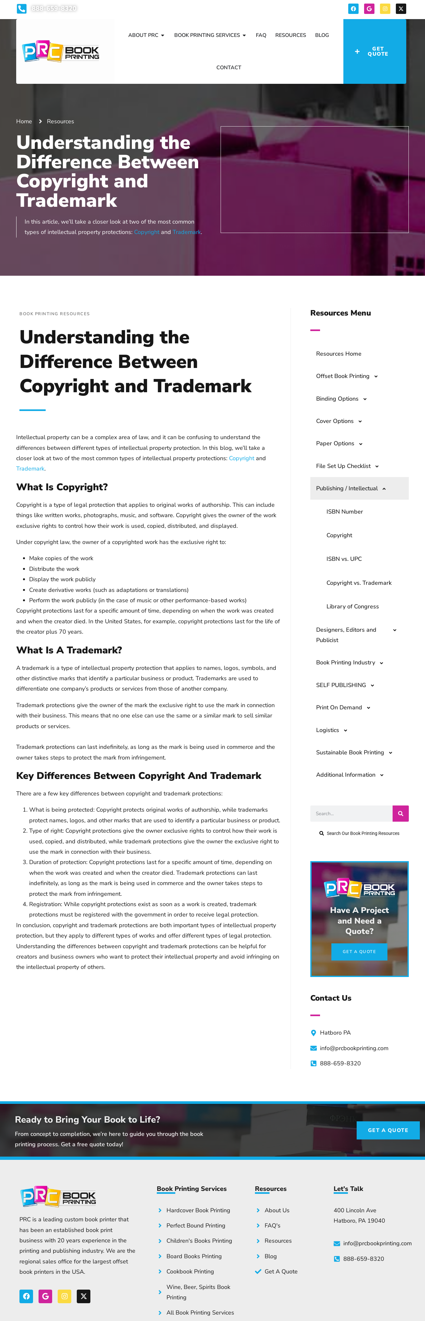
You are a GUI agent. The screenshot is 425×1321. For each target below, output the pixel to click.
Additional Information (353, 775)
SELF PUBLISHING (348, 685)
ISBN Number (345, 512)
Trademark (187, 232)
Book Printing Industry (353, 662)
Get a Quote (320, 218)
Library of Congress (353, 606)
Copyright (146, 232)
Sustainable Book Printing (357, 752)
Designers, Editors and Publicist (359, 635)
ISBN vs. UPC (344, 559)
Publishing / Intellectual (354, 488)
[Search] (401, 813)
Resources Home (339, 354)
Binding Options (344, 399)
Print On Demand (346, 707)
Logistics (335, 730)
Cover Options (342, 421)
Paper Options (342, 443)
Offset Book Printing (350, 376)
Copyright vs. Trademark (359, 583)
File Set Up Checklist (350, 466)
